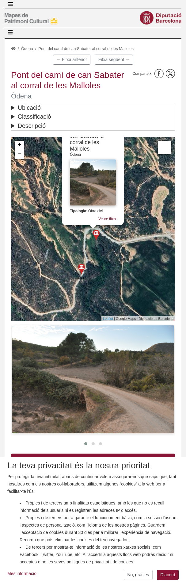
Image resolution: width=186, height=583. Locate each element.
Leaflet (108, 318)
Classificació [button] (34, 116)
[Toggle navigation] (10, 4)
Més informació (21, 577)
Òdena (27, 48)
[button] (93, 379)
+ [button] (19, 145)
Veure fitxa (107, 219)
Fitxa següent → (114, 59)
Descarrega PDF (93, 458)
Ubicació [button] (29, 107)
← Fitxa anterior (71, 59)
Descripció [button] (32, 125)
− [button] (19, 154)
